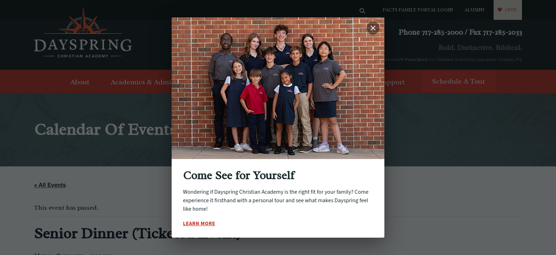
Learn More (199, 223)
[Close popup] (373, 28)
